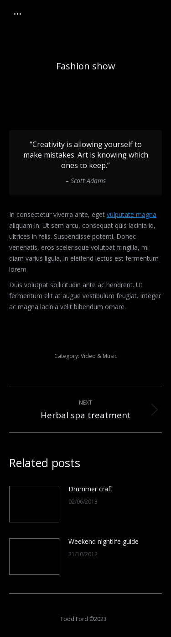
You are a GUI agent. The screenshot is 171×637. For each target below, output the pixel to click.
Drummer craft (90, 488)
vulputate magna (131, 214)
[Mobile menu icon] (17, 13)
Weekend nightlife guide (103, 541)
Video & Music (99, 356)
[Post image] (34, 504)
